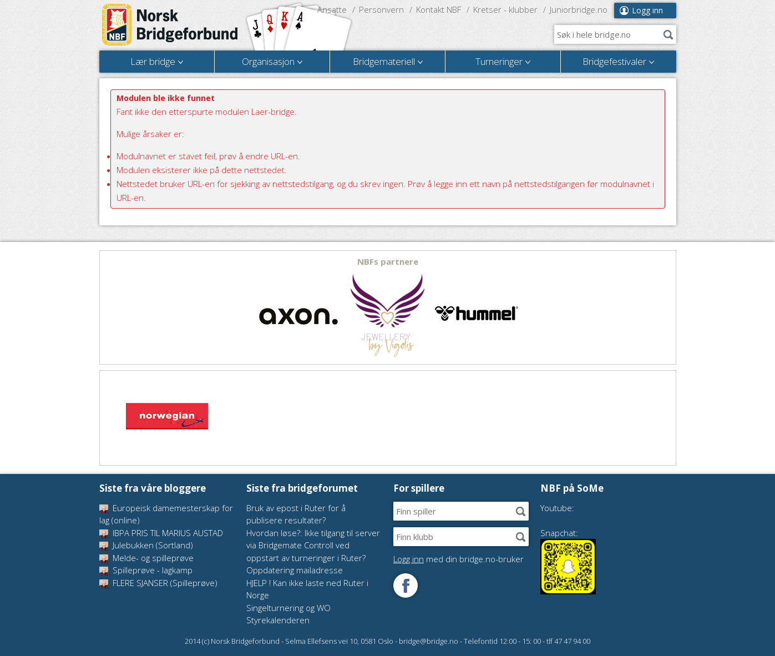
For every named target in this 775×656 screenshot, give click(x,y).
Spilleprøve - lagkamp (146, 570)
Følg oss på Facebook (405, 585)
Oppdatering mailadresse (294, 570)
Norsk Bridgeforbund (170, 25)
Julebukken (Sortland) (146, 545)
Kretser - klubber (505, 9)
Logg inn (647, 10)
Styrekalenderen (278, 619)
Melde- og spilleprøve (146, 557)
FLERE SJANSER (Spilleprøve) (158, 582)
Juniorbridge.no (578, 9)
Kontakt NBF (438, 9)
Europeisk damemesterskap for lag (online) (166, 514)
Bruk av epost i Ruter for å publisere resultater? (296, 514)
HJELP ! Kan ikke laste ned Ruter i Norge (307, 589)
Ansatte (332, 9)
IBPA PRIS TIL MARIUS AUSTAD (161, 532)
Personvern (381, 9)
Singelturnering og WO (288, 607)
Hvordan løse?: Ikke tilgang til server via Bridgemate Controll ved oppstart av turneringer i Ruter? (313, 545)
